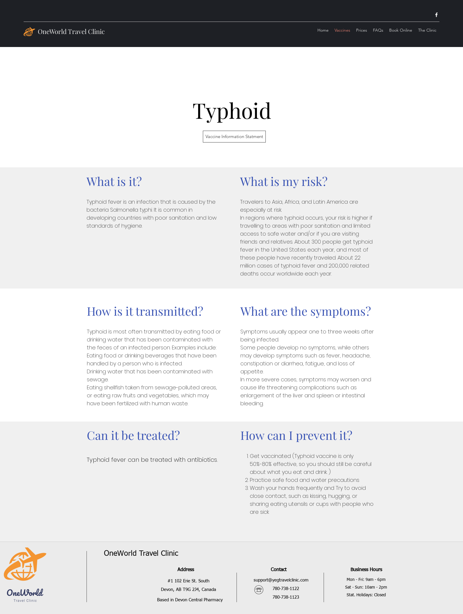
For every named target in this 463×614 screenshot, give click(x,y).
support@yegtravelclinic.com (281, 580)
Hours (375, 570)
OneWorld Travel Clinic (71, 31)
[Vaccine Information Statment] (234, 136)
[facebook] (436, 15)
